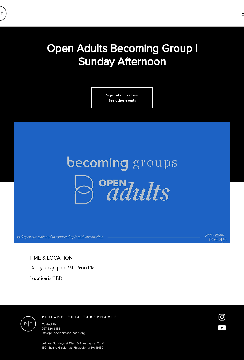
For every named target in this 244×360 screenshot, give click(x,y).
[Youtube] (222, 327)
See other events (122, 100)
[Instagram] (222, 317)
